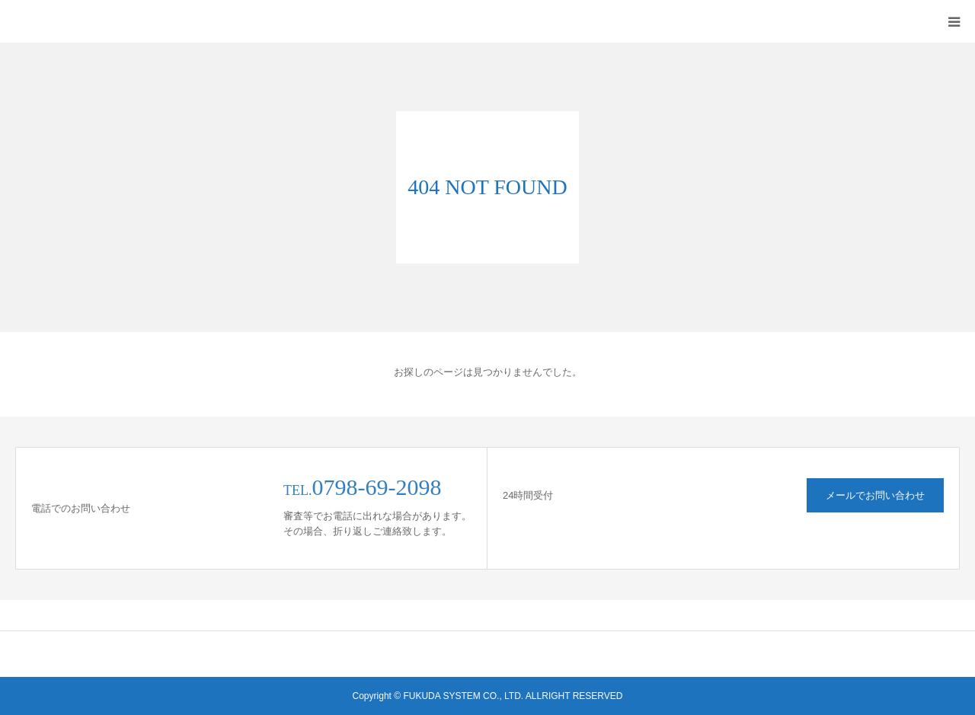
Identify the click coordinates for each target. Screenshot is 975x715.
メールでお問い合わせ (875, 495)
